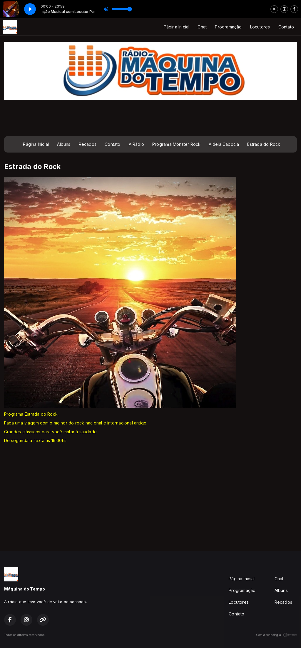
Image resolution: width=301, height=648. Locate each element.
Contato (286, 26)
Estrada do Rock (263, 144)
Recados (87, 144)
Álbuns (63, 144)
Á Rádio (136, 144)
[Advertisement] (150, 117)
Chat (202, 26)
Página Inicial (177, 26)
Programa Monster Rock (176, 144)
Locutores (260, 26)
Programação (228, 26)
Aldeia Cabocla (224, 144)
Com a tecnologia (276, 635)
